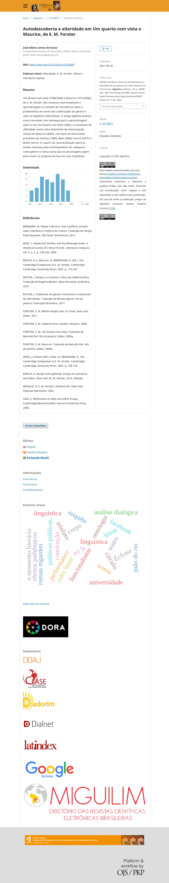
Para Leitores (30, 479)
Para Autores (30, 484)
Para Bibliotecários (33, 489)
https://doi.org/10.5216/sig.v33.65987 (52, 64)
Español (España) (37, 452)
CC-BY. (112, 208)
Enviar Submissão (36, 425)
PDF (107, 48)
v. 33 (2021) (53, 18)
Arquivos (38, 18)
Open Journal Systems (36, 603)
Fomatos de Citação (112, 106)
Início (26, 18)
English (31, 447)
